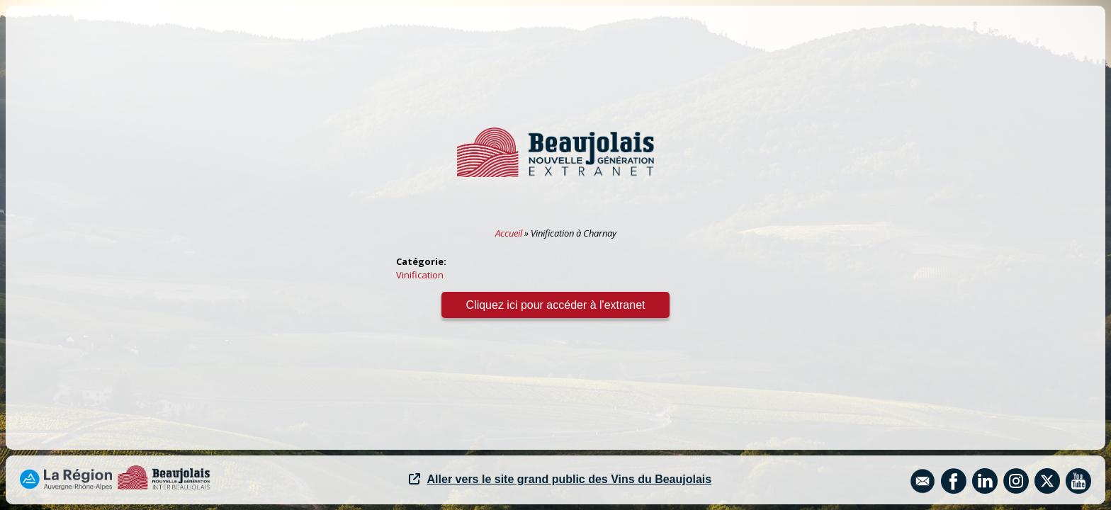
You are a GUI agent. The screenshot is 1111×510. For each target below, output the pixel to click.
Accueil (508, 233)
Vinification (420, 274)
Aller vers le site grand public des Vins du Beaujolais (560, 479)
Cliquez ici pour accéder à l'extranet (555, 305)
